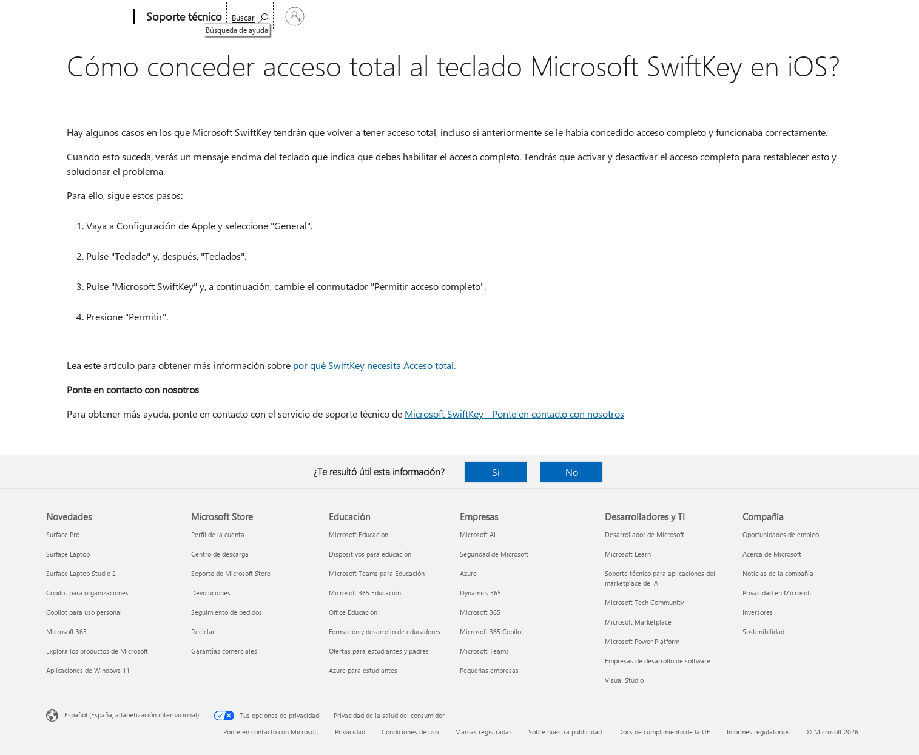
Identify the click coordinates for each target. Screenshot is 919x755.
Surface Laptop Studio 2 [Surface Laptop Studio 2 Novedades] (81, 573)
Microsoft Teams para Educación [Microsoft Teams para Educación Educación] (377, 573)
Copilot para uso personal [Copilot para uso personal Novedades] (84, 612)
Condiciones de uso (410, 731)
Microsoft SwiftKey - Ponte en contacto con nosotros (514, 413)
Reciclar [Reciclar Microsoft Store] (203, 631)
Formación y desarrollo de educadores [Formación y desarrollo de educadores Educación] (384, 631)
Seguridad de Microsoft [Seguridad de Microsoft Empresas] (494, 553)
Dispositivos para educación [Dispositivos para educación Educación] (370, 553)
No (571, 472)
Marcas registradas (483, 731)
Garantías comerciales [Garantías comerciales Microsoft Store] (224, 650)
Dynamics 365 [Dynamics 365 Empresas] (480, 592)
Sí (496, 472)
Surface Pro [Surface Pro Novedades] (62, 534)
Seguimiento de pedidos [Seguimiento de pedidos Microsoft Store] (226, 612)
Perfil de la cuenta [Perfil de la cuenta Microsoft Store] (217, 534)
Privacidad (350, 731)
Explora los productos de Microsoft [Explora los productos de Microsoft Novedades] (97, 650)
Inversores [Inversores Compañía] (757, 612)
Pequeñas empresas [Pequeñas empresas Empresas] (489, 670)
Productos (349, 17)
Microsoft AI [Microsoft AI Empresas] (478, 534)
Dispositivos (411, 17)
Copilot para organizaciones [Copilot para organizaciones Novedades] (87, 592)
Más (463, 17)
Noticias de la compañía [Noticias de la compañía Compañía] (777, 573)
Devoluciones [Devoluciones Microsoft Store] (211, 592)
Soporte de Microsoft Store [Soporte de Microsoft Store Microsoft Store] (231, 573)
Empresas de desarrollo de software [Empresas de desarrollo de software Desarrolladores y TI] (657, 660)
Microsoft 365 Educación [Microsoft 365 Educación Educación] (365, 592)
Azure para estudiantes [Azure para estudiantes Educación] (363, 670)
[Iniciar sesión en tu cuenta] (831, 16)
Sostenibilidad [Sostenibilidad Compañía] (763, 631)
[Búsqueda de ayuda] (758, 15)
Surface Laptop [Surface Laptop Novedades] (68, 553)
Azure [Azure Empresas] (468, 573)
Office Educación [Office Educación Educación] (353, 612)
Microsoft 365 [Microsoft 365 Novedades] (66, 631)
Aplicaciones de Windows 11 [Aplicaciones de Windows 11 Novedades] (88, 670)
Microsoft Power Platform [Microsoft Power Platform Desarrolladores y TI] (642, 641)
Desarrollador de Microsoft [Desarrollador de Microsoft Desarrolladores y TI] (644, 534)
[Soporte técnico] (183, 17)
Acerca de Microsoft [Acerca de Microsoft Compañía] (771, 553)
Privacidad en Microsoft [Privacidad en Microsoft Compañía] (777, 592)
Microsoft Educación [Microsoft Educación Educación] (358, 534)
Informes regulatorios (758, 731)
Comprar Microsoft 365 (539, 17)
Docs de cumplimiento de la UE (664, 731)
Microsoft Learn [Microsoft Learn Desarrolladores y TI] (628, 553)
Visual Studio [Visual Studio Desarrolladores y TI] (624, 680)
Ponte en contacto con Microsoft (270, 731)
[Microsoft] (87, 17)
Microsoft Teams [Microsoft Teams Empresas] (484, 650)
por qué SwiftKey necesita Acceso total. (374, 365)
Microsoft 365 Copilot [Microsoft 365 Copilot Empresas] (491, 631)
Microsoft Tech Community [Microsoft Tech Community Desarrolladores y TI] (644, 602)
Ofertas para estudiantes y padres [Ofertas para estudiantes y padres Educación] (379, 650)
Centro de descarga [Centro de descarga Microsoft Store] (220, 553)
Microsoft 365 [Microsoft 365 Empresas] (480, 612)
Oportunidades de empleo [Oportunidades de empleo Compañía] (780, 534)
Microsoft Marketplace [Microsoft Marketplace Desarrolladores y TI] (638, 621)
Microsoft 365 (256, 17)
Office (305, 17)
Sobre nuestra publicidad (565, 731)
